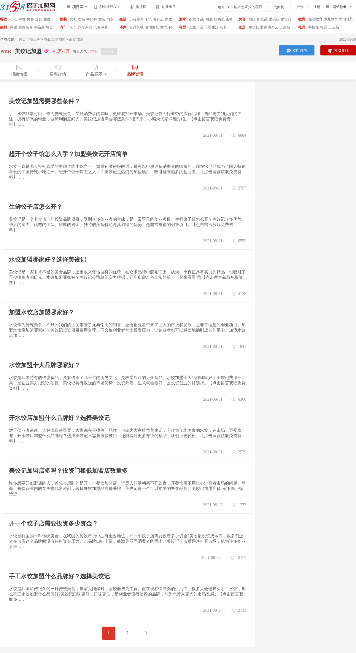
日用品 (284, 27)
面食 (46, 19)
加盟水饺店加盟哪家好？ (41, 312)
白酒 (209, 19)
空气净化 (167, 27)
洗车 (73, 27)
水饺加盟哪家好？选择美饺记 (47, 259)
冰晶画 (39, 27)
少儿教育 (331, 19)
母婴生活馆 (211, 29)
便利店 (158, 19)
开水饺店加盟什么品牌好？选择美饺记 (59, 418)
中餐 (22, 19)
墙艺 (49, 27)
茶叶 (229, 19)
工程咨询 (136, 19)
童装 (101, 19)
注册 (316, 7)
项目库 (35, 39)
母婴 (182, 27)
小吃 (13, 19)
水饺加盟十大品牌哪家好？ (44, 365)
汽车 (63, 27)
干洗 (148, 19)
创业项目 (166, 8)
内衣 (110, 19)
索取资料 (338, 50)
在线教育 (315, 19)
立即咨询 (297, 50)
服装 (63, 19)
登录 (300, 7)
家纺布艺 (271, 27)
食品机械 (136, 27)
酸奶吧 (219, 19)
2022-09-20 (347, 39)
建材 (3, 27)
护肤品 (262, 19)
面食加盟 (76, 39)
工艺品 (333, 27)
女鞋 (73, 19)
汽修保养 (100, 27)
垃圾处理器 (256, 29)
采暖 (13, 27)
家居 (242, 27)
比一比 (108, 52)
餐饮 (3, 19)
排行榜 (138, 8)
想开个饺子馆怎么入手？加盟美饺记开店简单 (68, 154)
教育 (301, 19)
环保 (122, 27)
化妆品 (286, 19)
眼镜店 (274, 19)
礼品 (301, 27)
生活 (122, 19)
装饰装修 (25, 27)
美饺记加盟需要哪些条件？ (44, 101)
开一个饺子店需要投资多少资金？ (53, 523)
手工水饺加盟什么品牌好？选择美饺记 (59, 576)
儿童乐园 (196, 27)
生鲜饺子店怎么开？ (35, 206)
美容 (242, 19)
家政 (168, 19)
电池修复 (152, 27)
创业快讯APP (107, 8)
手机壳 (313, 27)
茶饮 (192, 19)
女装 (81, 19)
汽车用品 (85, 27)
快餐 (30, 19)
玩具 (223, 27)
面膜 (252, 19)
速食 (38, 19)
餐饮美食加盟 (55, 39)
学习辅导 (346, 19)
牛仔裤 (91, 19)
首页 (22, 39)
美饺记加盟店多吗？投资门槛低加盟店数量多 (68, 470)
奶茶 (200, 19)
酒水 (182, 19)
